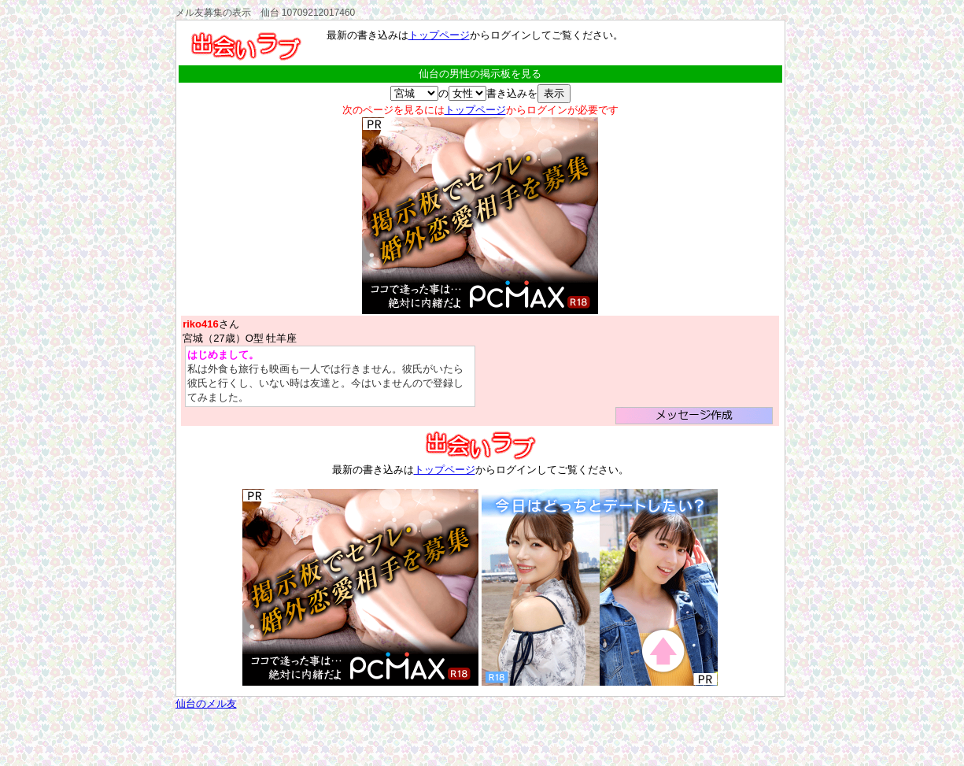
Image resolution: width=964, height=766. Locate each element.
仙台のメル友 (206, 703)
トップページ (439, 35)
